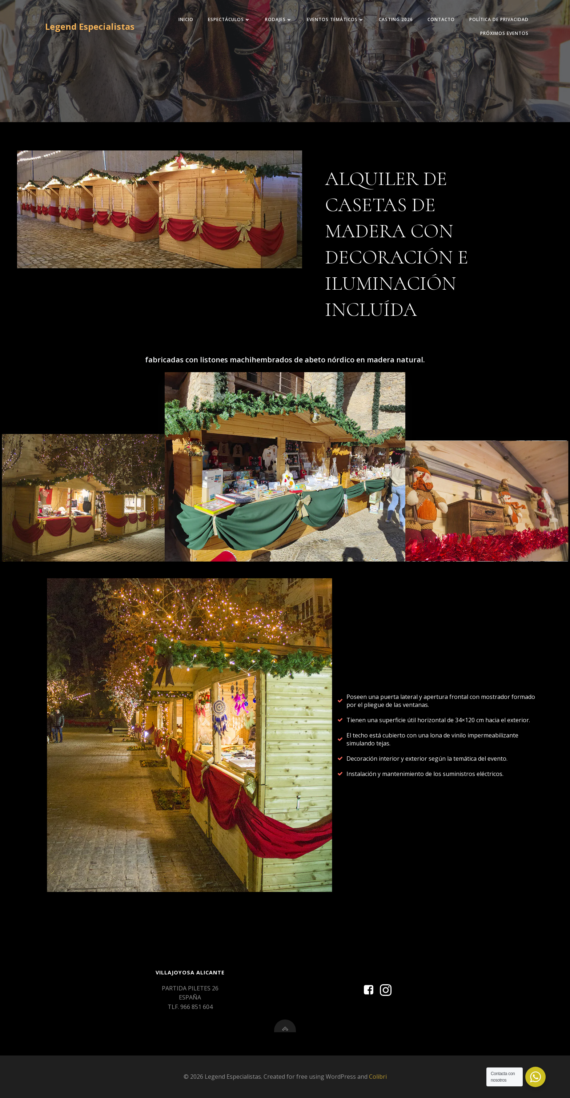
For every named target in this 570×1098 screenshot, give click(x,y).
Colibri (378, 1077)
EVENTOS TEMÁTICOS (335, 19)
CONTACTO (441, 19)
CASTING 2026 (396, 19)
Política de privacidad (499, 19)
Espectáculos (229, 19)
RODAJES (278, 19)
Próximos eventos (504, 33)
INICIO (185, 19)
